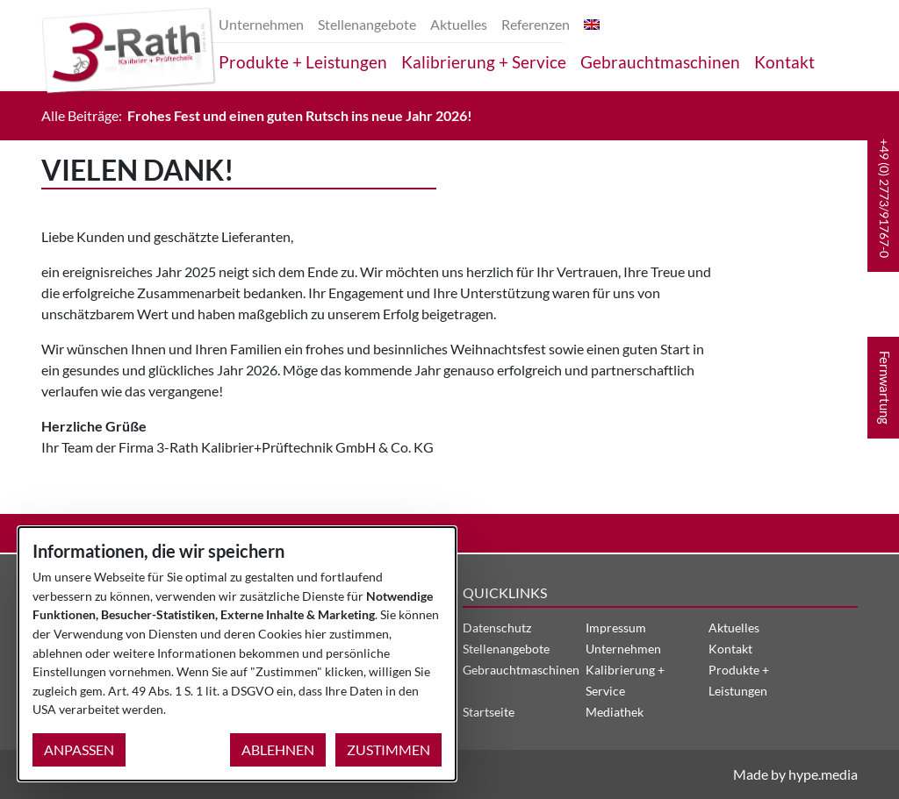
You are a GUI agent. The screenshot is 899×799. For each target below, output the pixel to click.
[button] (883, 198)
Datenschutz (497, 627)
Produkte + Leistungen (303, 62)
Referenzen (535, 24)
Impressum (616, 627)
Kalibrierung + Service (483, 62)
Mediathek (615, 711)
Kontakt (784, 62)
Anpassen (79, 749)
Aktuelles (458, 24)
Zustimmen (388, 749)
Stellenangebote (367, 24)
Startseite (488, 711)
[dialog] (237, 653)
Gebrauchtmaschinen (660, 62)
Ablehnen (277, 749)
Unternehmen (261, 24)
